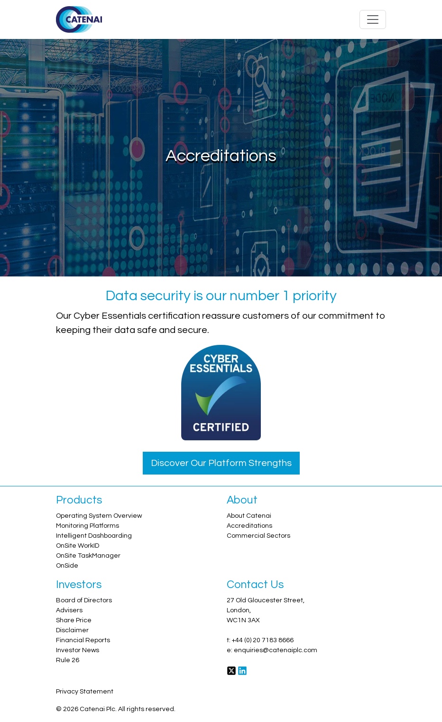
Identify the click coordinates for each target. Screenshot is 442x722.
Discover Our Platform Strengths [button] (221, 463)
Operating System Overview (99, 516)
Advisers (69, 610)
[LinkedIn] (242, 670)
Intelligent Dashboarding (94, 535)
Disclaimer (72, 630)
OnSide (67, 565)
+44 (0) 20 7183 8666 (263, 640)
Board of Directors (84, 600)
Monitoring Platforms (87, 525)
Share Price (74, 620)
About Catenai (249, 516)
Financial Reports (83, 640)
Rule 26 (67, 660)
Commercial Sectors (258, 535)
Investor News (77, 650)
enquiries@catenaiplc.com (275, 650)
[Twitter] (231, 670)
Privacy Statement (84, 691)
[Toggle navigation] (372, 19)
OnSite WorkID (77, 545)
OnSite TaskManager (88, 555)
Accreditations (249, 525)
